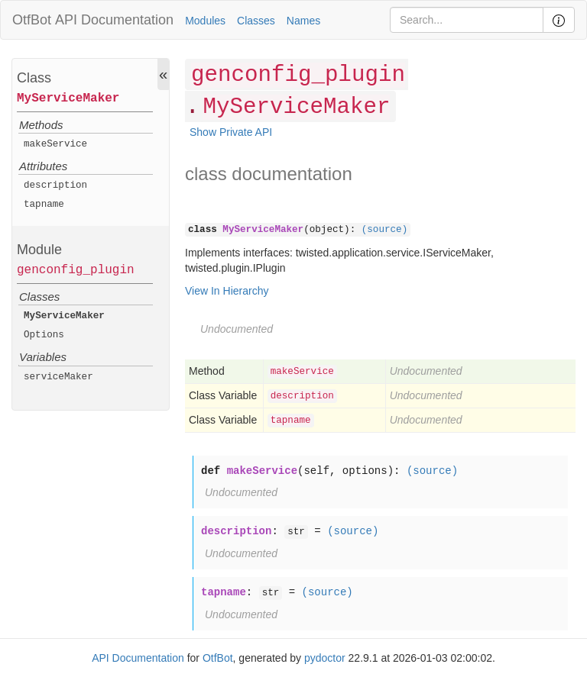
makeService (55, 144)
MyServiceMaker (68, 98)
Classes (256, 21)
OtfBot (31, 19)
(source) (384, 229)
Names (303, 21)
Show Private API (231, 132)
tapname (44, 204)
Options (44, 335)
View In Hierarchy (226, 291)
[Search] (466, 20)
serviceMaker (58, 377)
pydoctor (324, 658)
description (55, 185)
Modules (205, 21)
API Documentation (114, 19)
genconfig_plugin (76, 270)
